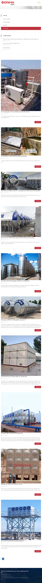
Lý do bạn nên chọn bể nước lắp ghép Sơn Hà (11, 43)
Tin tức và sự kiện (6, 19)
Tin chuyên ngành (6, 22)
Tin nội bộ (5, 25)
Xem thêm (38, 122)
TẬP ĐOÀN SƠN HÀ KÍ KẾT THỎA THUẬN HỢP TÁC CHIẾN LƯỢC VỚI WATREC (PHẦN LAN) (21, 39)
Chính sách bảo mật (6, 47)
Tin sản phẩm (5, 28)
